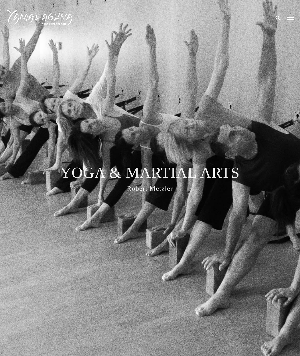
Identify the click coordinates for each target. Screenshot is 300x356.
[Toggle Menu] (291, 18)
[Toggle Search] (278, 17)
